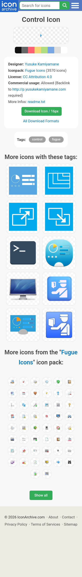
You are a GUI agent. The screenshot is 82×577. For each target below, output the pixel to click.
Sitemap (70, 524)
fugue (56, 139)
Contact (68, 517)
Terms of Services (45, 524)
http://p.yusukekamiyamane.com (39, 89)
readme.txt (36, 102)
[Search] (64, 5)
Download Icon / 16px (41, 111)
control (37, 139)
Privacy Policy (16, 524)
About (53, 517)
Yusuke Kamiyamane (42, 64)
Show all (40, 495)
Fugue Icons (35, 70)
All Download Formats (41, 121)
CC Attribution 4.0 (37, 77)
